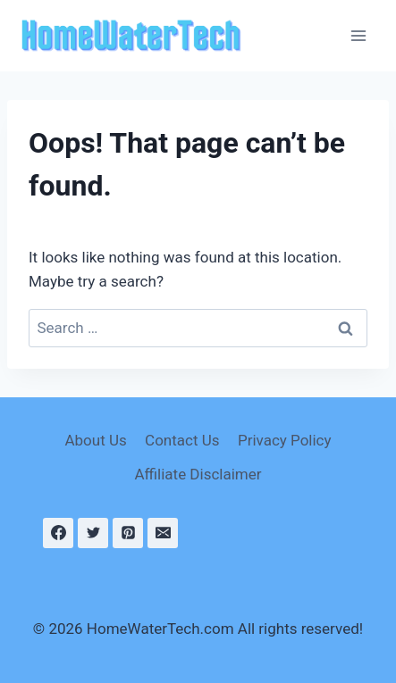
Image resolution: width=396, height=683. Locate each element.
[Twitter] (93, 533)
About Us (95, 440)
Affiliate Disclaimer (197, 474)
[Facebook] (58, 533)
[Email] (162, 533)
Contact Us (182, 440)
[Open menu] (358, 35)
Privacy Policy (285, 440)
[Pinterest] (128, 533)
